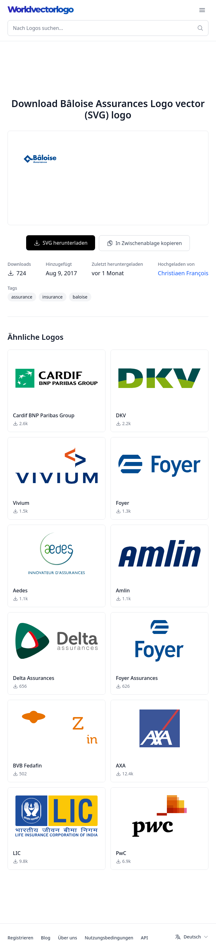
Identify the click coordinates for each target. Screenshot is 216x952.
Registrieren (20, 938)
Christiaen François (183, 273)
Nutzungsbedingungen (109, 938)
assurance (21, 297)
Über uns (67, 938)
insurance (53, 297)
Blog (45, 938)
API (144, 938)
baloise (80, 297)
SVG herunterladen (61, 242)
